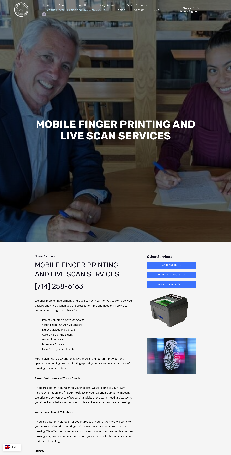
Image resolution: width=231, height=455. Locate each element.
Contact (139, 9)
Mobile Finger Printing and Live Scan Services (77, 9)
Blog (156, 9)
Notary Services (107, 5)
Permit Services (137, 5)
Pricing (120, 9)
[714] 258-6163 (59, 286)
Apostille (82, 5)
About (63, 5)
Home (46, 5)
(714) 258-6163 (190, 8)
